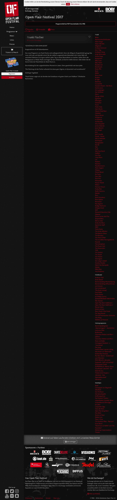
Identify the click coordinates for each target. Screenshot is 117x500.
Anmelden (12, 77)
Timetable (40, 29)
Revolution (98, 201)
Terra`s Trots (99, 419)
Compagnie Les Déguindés (103, 388)
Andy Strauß (99, 279)
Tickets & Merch (12, 51)
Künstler (29, 29)
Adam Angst (99, 41)
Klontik (97, 145)
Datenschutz (39, 498)
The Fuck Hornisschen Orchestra (105, 315)
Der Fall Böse (99, 92)
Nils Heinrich (99, 301)
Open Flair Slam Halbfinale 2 (104, 305)
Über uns (56, 498)
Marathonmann (100, 166)
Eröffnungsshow (100, 396)
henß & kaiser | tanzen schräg (104, 349)
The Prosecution (100, 248)
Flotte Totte (98, 107)
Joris (96, 132)
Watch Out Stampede (101, 265)
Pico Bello (98, 413)
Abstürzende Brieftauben (102, 39)
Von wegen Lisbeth (101, 261)
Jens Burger (98, 130)
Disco (97, 94)
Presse (12, 44)
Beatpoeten (98, 58)
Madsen (97, 161)
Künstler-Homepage (34, 40)
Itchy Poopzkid (99, 124)
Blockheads (98, 67)
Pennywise (98, 180)
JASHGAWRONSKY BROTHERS (105, 299)
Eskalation (98, 103)
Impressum (28, 498)
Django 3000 (99, 96)
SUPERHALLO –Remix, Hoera (104, 366)
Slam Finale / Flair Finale (102, 311)
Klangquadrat (99, 143)
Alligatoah (98, 46)
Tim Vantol (98, 254)
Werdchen (98, 379)
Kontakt (48, 498)
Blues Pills (98, 69)
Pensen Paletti (99, 183)
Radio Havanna (100, 191)
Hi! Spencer (98, 117)
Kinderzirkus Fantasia (101, 354)
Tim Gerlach (99, 252)
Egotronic (98, 98)
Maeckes (97, 164)
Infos (12, 40)
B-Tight (97, 79)
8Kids (97, 37)
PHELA (97, 185)
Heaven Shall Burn (101, 111)
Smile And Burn (100, 223)
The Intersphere (100, 244)
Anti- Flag (98, 50)
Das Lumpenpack (100, 288)
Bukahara (98, 81)
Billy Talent (98, 63)
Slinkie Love (98, 417)
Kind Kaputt (98, 140)
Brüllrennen (98, 332)
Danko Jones (99, 88)
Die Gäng (98, 347)
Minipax (97, 170)
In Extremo (98, 119)
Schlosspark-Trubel (101, 364)
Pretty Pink (98, 189)
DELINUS (98, 390)
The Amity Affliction (101, 231)
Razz (96, 195)
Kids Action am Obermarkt (103, 351)
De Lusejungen (99, 90)
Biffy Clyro (98, 60)
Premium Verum (100, 187)
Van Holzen (98, 257)
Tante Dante (99, 229)
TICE (96, 250)
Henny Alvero (99, 115)
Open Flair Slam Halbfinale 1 (104, 303)
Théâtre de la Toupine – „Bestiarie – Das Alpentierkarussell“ (102, 375)
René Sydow (99, 199)
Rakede (97, 193)
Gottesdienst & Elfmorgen (103, 402)
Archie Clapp (99, 56)
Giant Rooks (99, 109)
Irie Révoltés (99, 121)
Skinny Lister (99, 221)
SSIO (96, 227)
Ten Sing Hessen (100, 313)
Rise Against (99, 204)
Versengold (98, 259)
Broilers (97, 77)
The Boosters (99, 235)
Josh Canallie (99, 134)
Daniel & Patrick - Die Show (103, 86)
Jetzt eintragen (70, 442)
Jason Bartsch (99, 128)
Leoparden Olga (100, 407)
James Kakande (99, 126)
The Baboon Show (101, 233)
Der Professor (99, 392)
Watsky (97, 267)
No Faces (98, 174)
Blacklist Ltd (98, 65)
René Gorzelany (100, 197)
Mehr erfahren (75, 4)
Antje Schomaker (100, 54)
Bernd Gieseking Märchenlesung (105, 282)
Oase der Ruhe (99, 409)
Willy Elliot (98, 269)
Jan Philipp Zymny (100, 296)
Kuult (96, 149)
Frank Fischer (99, 294)
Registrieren (12, 74)
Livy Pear (98, 155)
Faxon (97, 105)
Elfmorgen (98, 100)
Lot (96, 159)
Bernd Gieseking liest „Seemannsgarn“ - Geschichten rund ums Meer (104, 328)
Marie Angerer (99, 168)
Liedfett (97, 153)
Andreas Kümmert (100, 48)
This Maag (98, 317)
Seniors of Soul (99, 415)
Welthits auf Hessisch (101, 320)
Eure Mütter (98, 292)
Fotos (51, 29)
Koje (96, 147)
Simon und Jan (99, 309)
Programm (11, 32)
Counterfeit (98, 84)
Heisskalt (98, 113)
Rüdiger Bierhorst (100, 206)
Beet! (96, 385)
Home (12, 27)
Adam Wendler (99, 44)
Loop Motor (98, 157)
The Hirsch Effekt (100, 237)
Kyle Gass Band (100, 151)
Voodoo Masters (100, 263)
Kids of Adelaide (100, 138)
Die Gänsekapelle (100, 394)
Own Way (98, 176)
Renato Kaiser (99, 307)
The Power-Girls (100, 246)
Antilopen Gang (100, 52)
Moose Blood (99, 172)
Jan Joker (97, 404)
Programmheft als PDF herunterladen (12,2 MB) (70, 24)
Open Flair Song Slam (102, 411)
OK (68, 4)
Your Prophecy (99, 271)
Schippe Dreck (99, 208)
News (12, 36)
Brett (96, 71)
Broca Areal (98, 75)
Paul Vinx (98, 178)
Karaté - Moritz (99, 136)
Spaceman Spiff (100, 225)
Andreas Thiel (99, 277)
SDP (96, 210)
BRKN (97, 73)
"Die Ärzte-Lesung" (101, 290)
